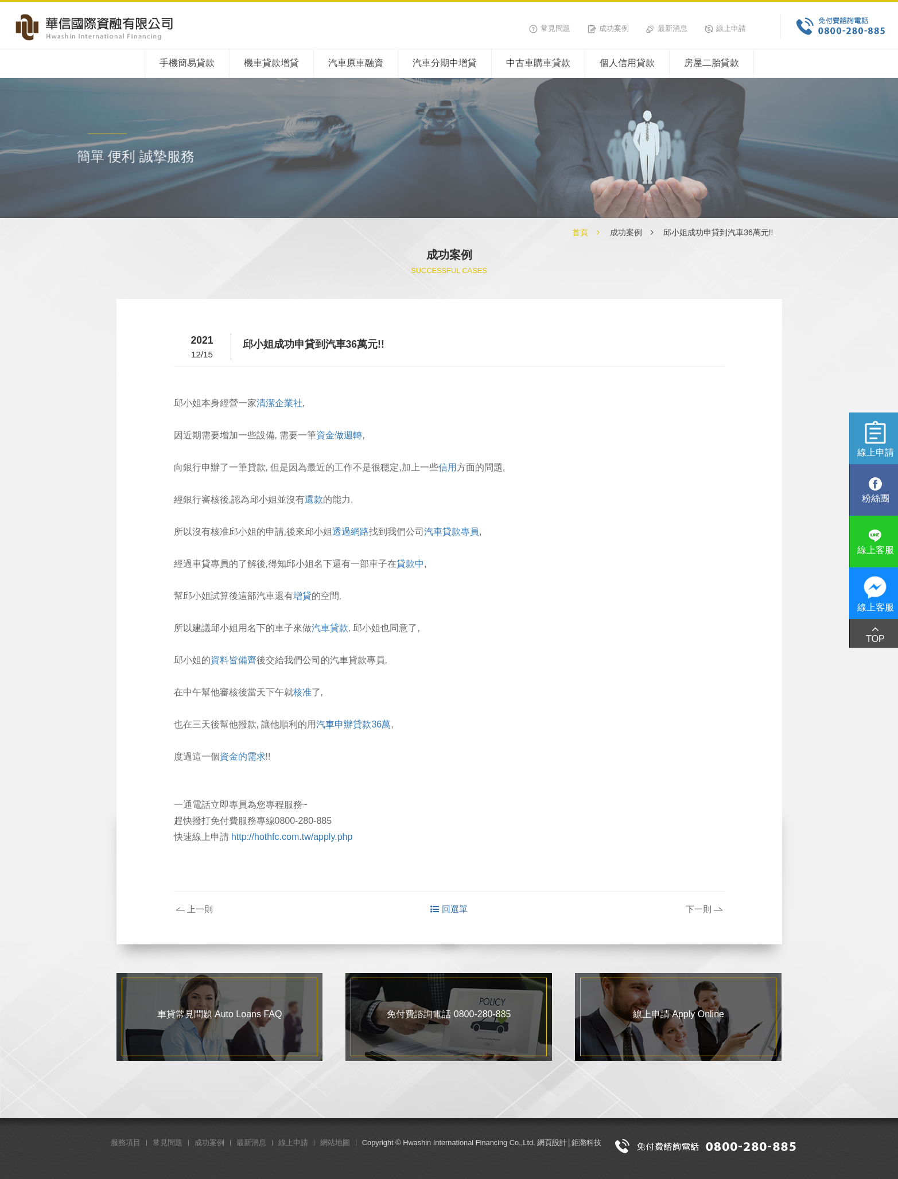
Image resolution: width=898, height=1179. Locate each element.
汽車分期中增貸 (445, 63)
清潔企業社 (279, 403)
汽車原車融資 (355, 63)
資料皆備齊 (233, 660)
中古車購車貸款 (538, 63)
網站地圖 (335, 1142)
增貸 (302, 596)
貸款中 (410, 564)
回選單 (449, 909)
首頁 (580, 232)
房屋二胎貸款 (711, 63)
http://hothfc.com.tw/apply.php (291, 837)
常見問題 (549, 28)
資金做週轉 (339, 435)
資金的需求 (243, 756)
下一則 (704, 909)
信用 (447, 467)
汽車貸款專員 (451, 531)
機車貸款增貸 (271, 63)
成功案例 (608, 28)
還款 (314, 499)
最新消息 (666, 28)
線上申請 (725, 28)
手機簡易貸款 (187, 63)
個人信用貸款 (627, 63)
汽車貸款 (330, 628)
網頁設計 (552, 1142)
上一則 (194, 909)
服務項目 (126, 1142)
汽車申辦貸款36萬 (353, 724)
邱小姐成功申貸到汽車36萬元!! (718, 232)
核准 (302, 692)
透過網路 (350, 531)
